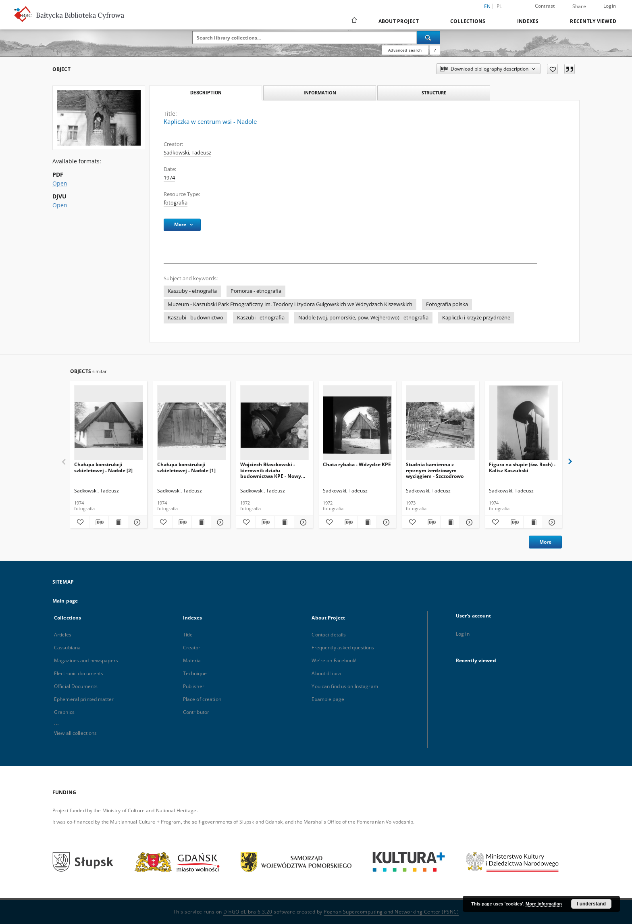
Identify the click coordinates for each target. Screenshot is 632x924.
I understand (591, 904)
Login (609, 5)
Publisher (193, 686)
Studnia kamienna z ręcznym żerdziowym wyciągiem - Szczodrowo (435, 470)
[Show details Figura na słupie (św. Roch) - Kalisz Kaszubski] (551, 522)
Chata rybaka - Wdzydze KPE (357, 464)
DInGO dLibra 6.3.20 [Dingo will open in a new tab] (247, 911)
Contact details (329, 634)
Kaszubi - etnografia (261, 317)
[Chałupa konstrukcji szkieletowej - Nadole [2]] (109, 425)
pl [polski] (499, 6)
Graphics (64, 712)
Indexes (528, 21)
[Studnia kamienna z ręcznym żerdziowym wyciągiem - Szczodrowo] (440, 425)
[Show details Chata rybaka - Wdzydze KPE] (385, 522)
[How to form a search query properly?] (435, 50)
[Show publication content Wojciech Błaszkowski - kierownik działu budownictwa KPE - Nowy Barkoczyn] (284, 522)
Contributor (196, 712)
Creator (192, 647)
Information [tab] (320, 93)
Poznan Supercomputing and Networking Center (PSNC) (391, 911)
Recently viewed (593, 21)
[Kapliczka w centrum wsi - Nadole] (99, 118)
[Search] (428, 37)
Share (579, 6)
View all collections (75, 733)
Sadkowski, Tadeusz (187, 152)
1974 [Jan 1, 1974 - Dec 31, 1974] (169, 177)
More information (544, 903)
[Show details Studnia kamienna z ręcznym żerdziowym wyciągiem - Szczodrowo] (468, 522)
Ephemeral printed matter (84, 699)
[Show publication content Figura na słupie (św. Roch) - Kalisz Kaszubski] (533, 522)
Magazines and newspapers (86, 660)
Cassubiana (67, 647)
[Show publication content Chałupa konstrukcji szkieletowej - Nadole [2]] (118, 522)
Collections (468, 21)
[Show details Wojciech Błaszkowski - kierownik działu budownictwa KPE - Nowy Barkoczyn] (302, 522)
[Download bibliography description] (98, 522)
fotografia (175, 202)
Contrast (545, 5)
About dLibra (326, 673)
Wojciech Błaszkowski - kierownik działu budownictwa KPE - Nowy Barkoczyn (270, 470)
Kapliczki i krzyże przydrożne (476, 317)
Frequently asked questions (343, 647)
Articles (62, 634)
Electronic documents (78, 673)
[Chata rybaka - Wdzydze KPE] (357, 425)
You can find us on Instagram (345, 686)
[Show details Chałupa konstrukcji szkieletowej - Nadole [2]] (136, 522)
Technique (195, 673)
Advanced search (405, 50)
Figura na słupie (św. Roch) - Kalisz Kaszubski (522, 467)
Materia (192, 660)
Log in (463, 633)
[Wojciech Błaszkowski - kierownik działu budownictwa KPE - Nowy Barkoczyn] (275, 425)
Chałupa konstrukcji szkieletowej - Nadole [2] (103, 467)
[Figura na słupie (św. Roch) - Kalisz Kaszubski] (523, 425)
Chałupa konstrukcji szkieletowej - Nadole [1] (186, 467)
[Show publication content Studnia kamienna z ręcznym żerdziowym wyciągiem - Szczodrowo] (450, 522)
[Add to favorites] (552, 69)
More (545, 541)
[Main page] (354, 21)
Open (59, 183)
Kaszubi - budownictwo (195, 317)
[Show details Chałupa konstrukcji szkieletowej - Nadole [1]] (219, 522)
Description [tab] (205, 93)
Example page (328, 699)
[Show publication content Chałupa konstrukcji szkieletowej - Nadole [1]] (201, 522)
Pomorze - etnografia (256, 291)
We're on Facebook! (334, 660)
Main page (65, 600)
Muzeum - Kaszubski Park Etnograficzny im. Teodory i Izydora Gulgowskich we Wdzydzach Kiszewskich (290, 304)
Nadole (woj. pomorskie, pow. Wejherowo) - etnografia (363, 317)
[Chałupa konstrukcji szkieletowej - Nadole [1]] (192, 425)
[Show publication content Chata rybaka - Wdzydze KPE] (367, 522)
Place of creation (202, 699)
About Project (398, 21)
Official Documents (76, 686)
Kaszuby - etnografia (192, 291)
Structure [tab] (434, 93)
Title (188, 634)
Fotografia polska (447, 304)
